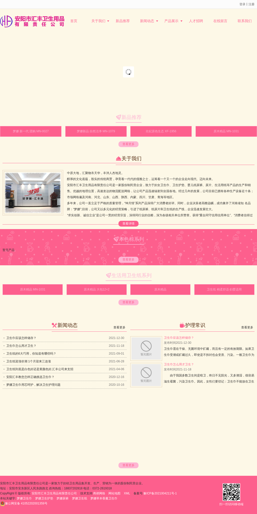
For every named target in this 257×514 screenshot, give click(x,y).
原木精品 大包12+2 (96, 289)
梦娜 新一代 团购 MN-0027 (31, 131)
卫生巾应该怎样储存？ (21, 338)
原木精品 (160, 289)
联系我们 (245, 21)
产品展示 (171, 21)
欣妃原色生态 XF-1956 (161, 131)
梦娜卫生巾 (24, 498)
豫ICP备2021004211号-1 (160, 493)
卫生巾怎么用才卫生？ (21, 346)
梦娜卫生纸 (79, 498)
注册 (251, 4)
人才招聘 (196, 21)
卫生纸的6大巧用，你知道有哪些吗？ (31, 353)
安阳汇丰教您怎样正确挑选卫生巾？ (30, 377)
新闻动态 (147, 21)
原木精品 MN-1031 (226, 131)
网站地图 (114, 493)
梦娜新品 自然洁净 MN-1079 (96, 131)
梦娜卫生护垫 (44, 498)
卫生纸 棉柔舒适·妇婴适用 (224, 289)
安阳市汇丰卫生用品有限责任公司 (54, 493)
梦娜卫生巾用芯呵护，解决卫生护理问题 (33, 385)
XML (127, 493)
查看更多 (128, 144)
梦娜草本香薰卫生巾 (103, 498)
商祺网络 (99, 493)
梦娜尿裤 (62, 498)
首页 (73, 21)
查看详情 (128, 223)
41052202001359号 (23, 503)
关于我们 (98, 21)
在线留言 (220, 21)
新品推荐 (123, 21)
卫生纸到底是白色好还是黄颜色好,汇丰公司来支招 (39, 369)
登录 (242, 4)
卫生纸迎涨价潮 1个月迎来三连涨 (28, 361)
